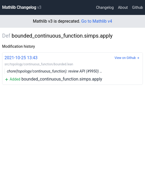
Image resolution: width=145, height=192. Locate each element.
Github (137, 7)
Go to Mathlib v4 (96, 21)
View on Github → (127, 58)
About (123, 7)
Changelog (105, 7)
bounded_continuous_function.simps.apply (72, 68)
